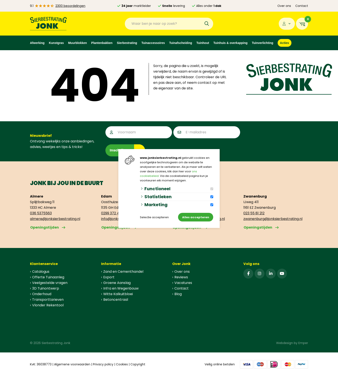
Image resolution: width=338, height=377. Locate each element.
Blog (178, 293)
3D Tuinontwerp (45, 288)
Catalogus (40, 271)
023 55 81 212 (253, 213)
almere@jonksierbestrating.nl (55, 218)
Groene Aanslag (117, 282)
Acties (284, 43)
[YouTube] (282, 274)
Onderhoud (41, 293)
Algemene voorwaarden (72, 364)
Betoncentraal (115, 299)
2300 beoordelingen (70, 6)
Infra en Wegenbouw (121, 288)
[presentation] (274, 134)
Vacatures (183, 282)
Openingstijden (44, 227)
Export (108, 277)
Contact (301, 6)
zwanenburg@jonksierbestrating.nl (272, 218)
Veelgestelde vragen (49, 282)
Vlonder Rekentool (48, 305)
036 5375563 (41, 213)
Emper (303, 343)
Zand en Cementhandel (123, 271)
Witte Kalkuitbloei (118, 293)
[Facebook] (248, 274)
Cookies (122, 364)
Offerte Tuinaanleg (48, 277)
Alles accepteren (195, 217)
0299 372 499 (112, 213)
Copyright (137, 364)
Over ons (284, 6)
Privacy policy (103, 364)
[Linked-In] (271, 274)
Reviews (181, 277)
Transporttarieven (48, 299)
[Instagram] (259, 274)
